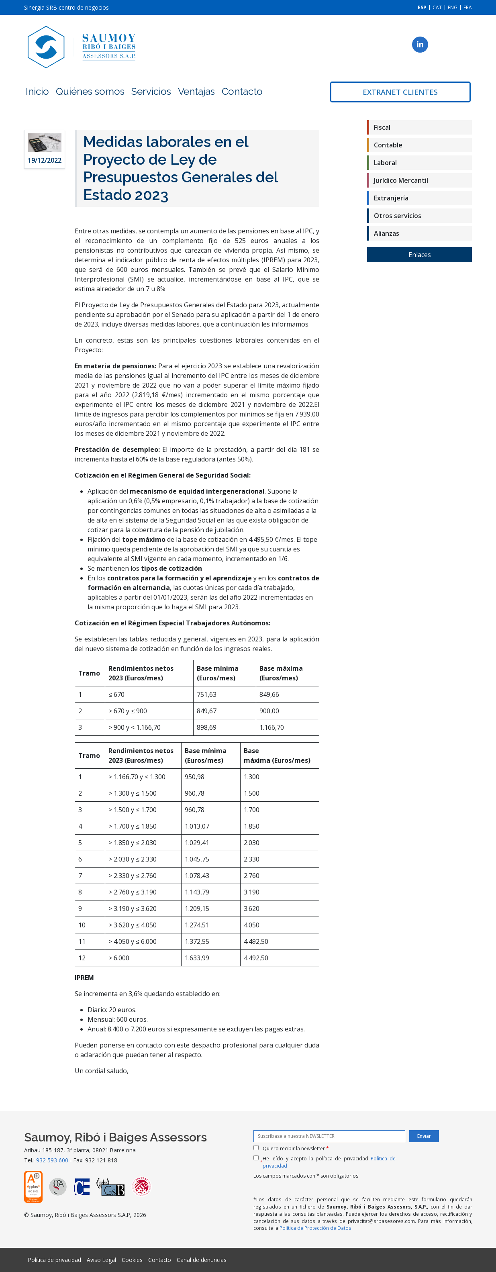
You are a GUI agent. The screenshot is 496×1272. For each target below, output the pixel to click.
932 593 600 (52, 1160)
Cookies (132, 1260)
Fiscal (382, 127)
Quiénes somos (90, 91)
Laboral (385, 162)
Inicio (37, 91)
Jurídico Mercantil (401, 180)
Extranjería (391, 198)
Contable (388, 145)
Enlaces (419, 254)
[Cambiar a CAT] (437, 7)
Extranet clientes (400, 92)
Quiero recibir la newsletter (296, 1148)
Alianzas (386, 233)
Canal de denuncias (202, 1260)
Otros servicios (397, 215)
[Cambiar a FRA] (467, 7)
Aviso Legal (101, 1260)
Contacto (242, 91)
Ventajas (196, 91)
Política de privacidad (54, 1260)
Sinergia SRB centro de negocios (66, 7)
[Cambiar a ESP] (422, 7)
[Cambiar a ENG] (452, 7)
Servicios (151, 91)
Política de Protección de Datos (315, 1228)
